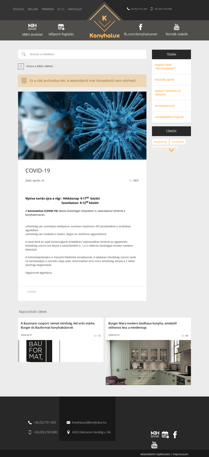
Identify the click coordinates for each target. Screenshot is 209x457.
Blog (61, 9)
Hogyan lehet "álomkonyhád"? (165, 66)
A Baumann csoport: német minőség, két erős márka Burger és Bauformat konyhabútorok (58, 325)
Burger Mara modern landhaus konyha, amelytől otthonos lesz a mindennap (142, 325)
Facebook (178, 141)
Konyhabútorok (165, 105)
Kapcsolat (75, 9)
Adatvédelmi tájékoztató (155, 454)
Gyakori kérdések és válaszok (168, 92)
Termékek (48, 9)
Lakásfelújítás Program (169, 117)
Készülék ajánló (164, 79)
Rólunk (33, 9)
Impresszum (180, 454)
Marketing (160, 141)
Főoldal (18, 9)
